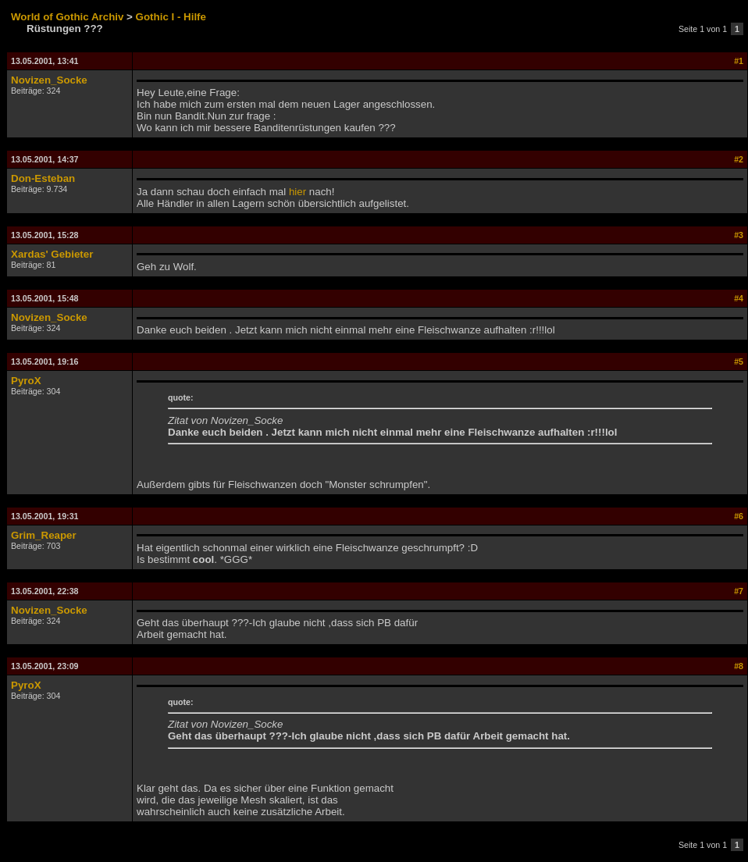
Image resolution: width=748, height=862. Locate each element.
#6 (738, 516)
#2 (738, 159)
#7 (738, 591)
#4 (738, 298)
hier (297, 192)
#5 (738, 361)
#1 (738, 61)
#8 (738, 666)
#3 (738, 235)
